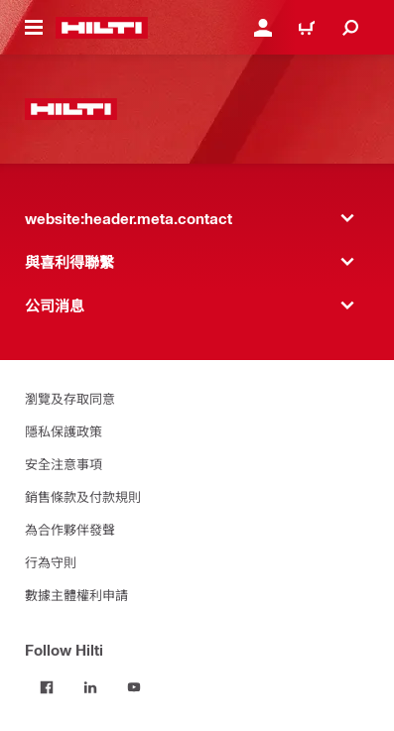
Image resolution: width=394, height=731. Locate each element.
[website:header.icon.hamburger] (34, 28)
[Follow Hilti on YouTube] (134, 687)
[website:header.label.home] (102, 28)
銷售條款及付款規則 (83, 496)
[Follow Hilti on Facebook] (46, 687)
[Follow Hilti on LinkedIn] (90, 687)
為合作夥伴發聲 (70, 529)
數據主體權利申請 (76, 594)
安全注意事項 (63, 463)
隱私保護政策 (63, 431)
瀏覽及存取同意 (70, 398)
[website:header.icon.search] (350, 28)
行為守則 (50, 561)
